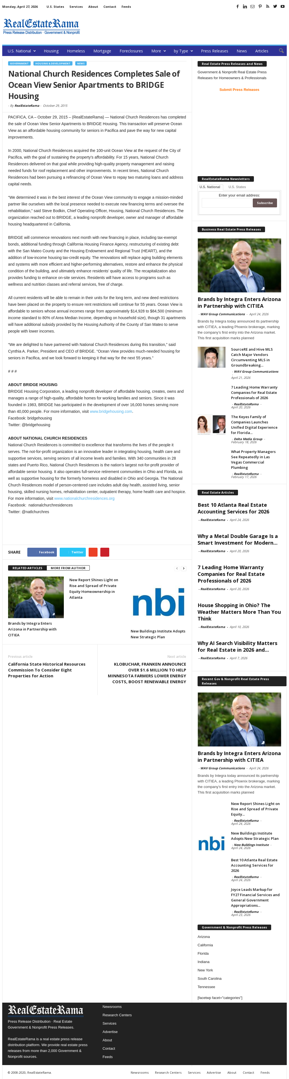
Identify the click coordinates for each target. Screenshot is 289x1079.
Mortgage (102, 51)
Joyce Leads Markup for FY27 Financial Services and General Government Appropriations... (255, 897)
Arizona (204, 937)
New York (205, 970)
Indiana (204, 962)
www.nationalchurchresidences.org (84, 498)
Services (76, 6)
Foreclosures (131, 51)
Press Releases (214, 51)
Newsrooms (112, 1007)
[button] (278, 51)
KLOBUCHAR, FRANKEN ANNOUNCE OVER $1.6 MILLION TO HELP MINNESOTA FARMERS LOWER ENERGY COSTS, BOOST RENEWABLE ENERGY (147, 672)
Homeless (76, 51)
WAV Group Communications (222, 314)
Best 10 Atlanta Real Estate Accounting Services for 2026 (233, 508)
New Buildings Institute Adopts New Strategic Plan (255, 836)
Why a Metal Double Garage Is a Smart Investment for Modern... (238, 539)
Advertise (110, 1032)
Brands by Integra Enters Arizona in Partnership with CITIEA (32, 629)
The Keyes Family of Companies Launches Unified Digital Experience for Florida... (254, 424)
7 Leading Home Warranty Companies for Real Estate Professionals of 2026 (254, 392)
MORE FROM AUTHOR (68, 568)
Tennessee (206, 987)
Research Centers (117, 1015)
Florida (203, 953)
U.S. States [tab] (237, 187)
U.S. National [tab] (210, 187)
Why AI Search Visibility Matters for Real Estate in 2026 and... (237, 646)
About (93, 6)
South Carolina (210, 978)
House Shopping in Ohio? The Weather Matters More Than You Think (239, 612)
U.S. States (55, 6)
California (205, 945)
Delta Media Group (248, 439)
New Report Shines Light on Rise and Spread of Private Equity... (255, 809)
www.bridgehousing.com (111, 411)
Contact (109, 6)
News (242, 51)
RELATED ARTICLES (27, 568)
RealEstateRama (26, 105)
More (158, 51)
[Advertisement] (185, 26)
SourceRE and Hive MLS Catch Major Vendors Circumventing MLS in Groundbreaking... (252, 357)
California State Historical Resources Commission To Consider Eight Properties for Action (47, 669)
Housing (51, 51)
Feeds (126, 6)
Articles (261, 51)
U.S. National (22, 51)
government (19, 63)
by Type (183, 51)
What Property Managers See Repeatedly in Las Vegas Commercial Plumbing (253, 459)
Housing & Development (53, 63)
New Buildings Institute (251, 845)
